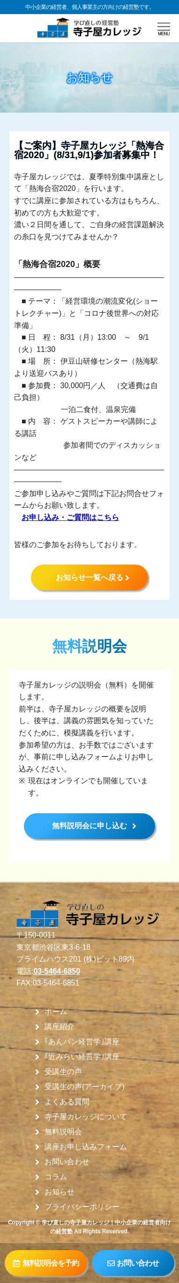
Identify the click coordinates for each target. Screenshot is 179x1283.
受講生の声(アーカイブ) (85, 1087)
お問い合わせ (67, 1162)
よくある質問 (67, 1102)
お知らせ (60, 1192)
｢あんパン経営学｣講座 (82, 1042)
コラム (56, 1177)
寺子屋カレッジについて (86, 1117)
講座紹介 (60, 1027)
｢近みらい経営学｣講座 (82, 1057)
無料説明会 (63, 1132)
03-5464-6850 (56, 971)
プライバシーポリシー (82, 1207)
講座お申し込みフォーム (86, 1147)
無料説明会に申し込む (89, 826)
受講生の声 (63, 1072)
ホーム (56, 1012)
